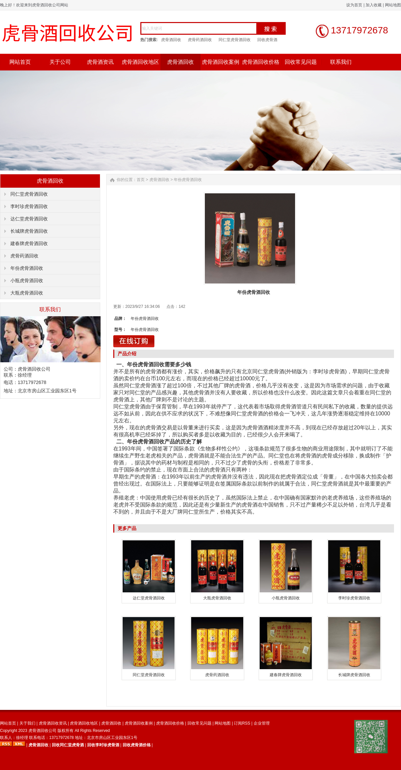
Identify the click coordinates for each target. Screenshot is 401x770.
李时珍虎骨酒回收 (29, 206)
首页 (141, 179)
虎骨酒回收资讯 (53, 723)
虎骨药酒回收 (200, 39)
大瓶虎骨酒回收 (26, 293)
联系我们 (341, 62)
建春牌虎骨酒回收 (29, 243)
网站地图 (393, 5)
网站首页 (20, 62)
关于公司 (60, 62)
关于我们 (27, 723)
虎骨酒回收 (171, 39)
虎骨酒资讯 (100, 62)
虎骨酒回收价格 (260, 62)
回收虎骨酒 (267, 39)
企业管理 (262, 723)
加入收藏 (374, 5)
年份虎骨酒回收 (26, 268)
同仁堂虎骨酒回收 (235, 39)
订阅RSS (242, 723)
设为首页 (354, 5)
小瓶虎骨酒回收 (26, 280)
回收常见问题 (301, 62)
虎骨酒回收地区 (140, 62)
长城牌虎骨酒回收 (29, 231)
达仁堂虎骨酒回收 (29, 218)
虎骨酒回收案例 (220, 62)
